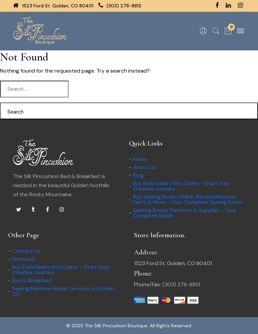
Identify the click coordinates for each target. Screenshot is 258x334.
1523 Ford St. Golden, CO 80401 (53, 6)
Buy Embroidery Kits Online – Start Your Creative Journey (181, 186)
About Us (144, 167)
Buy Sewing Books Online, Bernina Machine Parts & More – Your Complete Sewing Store (187, 199)
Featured (23, 258)
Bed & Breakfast (32, 280)
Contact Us (26, 250)
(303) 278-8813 (119, 6)
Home (140, 159)
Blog (138, 175)
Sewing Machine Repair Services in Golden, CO (63, 291)
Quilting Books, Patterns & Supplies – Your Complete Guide (184, 213)
